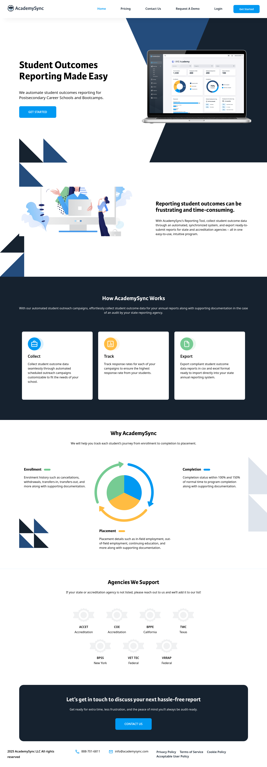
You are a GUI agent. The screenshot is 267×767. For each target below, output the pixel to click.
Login (218, 9)
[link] (187, 9)
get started (37, 112)
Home (101, 9)
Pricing (126, 9)
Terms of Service (191, 752)
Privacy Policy (166, 752)
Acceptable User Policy (172, 756)
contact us (134, 724)
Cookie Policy (216, 752)
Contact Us (153, 9)
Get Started (246, 9)
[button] (101, 9)
